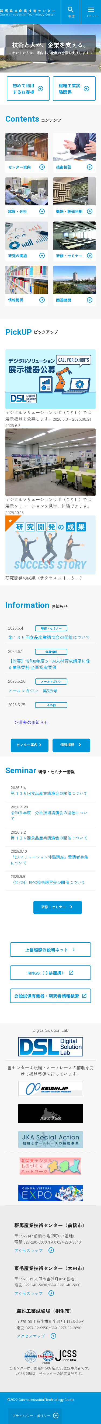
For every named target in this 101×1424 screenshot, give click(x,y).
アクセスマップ (34, 1251)
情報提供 (67, 744)
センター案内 (26, 744)
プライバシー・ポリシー (31, 1416)
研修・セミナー (53, 906)
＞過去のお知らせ (31, 722)
